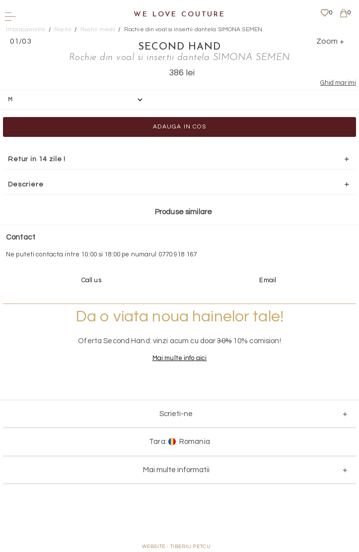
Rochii (63, 29)
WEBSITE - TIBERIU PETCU (176, 546)
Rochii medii (98, 29)
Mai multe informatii (176, 470)
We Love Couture (179, 14)
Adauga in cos (179, 126)
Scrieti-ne (176, 414)
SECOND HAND (179, 47)
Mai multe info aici (179, 358)
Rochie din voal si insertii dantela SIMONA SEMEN (193, 29)
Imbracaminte (26, 29)
